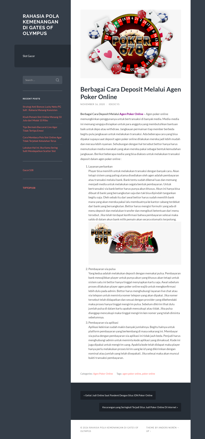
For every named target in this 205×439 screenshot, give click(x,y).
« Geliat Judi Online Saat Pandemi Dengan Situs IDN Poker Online (118, 395)
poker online (148, 373)
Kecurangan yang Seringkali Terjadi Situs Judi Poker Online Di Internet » (140, 407)
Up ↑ (148, 431)
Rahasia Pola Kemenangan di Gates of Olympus (41, 24)
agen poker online (132, 373)
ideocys (114, 104)
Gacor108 (28, 170)
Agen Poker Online (103, 373)
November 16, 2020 (92, 104)
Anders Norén (168, 427)
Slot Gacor (29, 56)
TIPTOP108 (29, 187)
